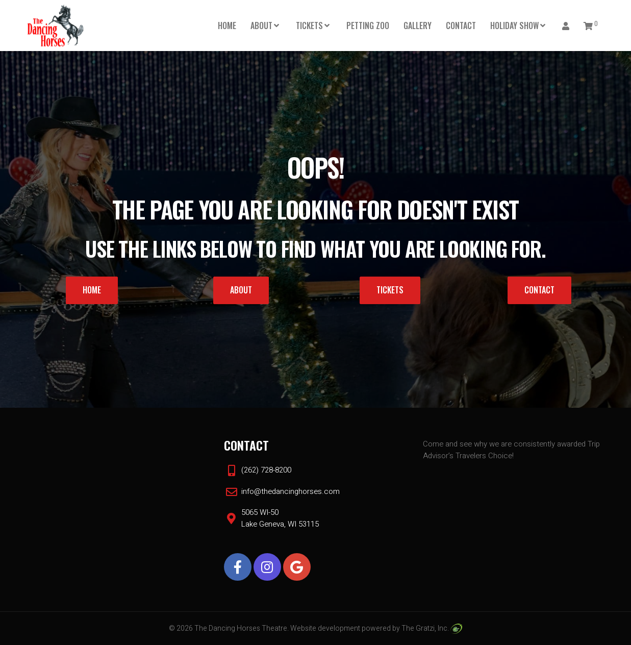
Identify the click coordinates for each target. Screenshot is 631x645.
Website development (325, 628)
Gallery (417, 25)
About (261, 25)
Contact (461, 25)
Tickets (309, 25)
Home (227, 25)
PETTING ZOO (367, 25)
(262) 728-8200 (266, 470)
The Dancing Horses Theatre (240, 628)
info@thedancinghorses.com (290, 491)
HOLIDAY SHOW (514, 25)
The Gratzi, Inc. (431, 628)
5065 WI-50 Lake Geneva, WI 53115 (280, 518)
